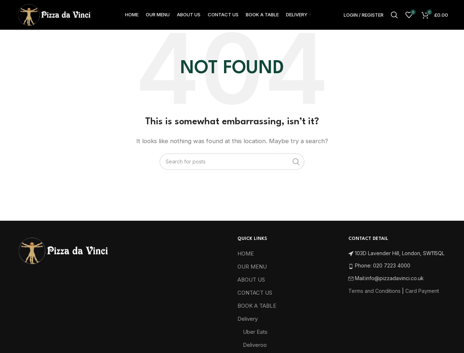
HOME (245, 256)
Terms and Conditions (374, 293)
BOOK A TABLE (256, 308)
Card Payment (422, 293)
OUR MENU (252, 269)
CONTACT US (254, 295)
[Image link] (63, 253)
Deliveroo (255, 347)
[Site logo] (54, 15)
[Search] (394, 16)
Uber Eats (255, 334)
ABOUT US (251, 282)
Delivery (247, 321)
